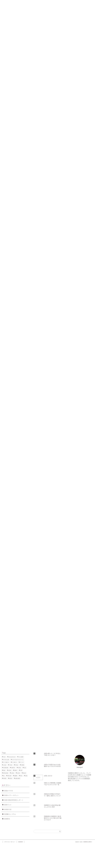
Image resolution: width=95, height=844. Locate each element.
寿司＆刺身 (5, 773)
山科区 (12, 773)
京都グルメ (7, 805)
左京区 (18, 773)
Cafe (4, 757)
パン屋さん (14, 762)
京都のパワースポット (11, 795)
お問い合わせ (61, 2)
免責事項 (20, 842)
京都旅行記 (6, 49)
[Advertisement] (47, 30)
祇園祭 (13, 533)
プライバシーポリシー (76, 2)
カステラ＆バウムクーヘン (17, 759)
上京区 (4, 765)
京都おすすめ (8, 791)
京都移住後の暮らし (29, 2)
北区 (25, 767)
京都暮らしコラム (10, 814)
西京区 (10, 778)
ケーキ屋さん (6, 762)
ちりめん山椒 (6, 759)
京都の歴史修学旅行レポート (13, 800)
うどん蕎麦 (21, 757)
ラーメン (22, 762)
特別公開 (9, 775)
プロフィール (16, 2)
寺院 (21, 770)
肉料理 (4, 778)
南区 (4, 770)
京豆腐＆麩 (5, 767)
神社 (21, 775)
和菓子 (15, 770)
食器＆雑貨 (17, 778)
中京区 (6, 533)
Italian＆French (12, 757)
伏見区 (19, 767)
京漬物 (22, 765)
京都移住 (7, 819)
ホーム (6, 2)
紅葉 (26, 775)
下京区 (10, 765)
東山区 (24, 773)
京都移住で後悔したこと (46, 2)
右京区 (9, 770)
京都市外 (13, 767)
